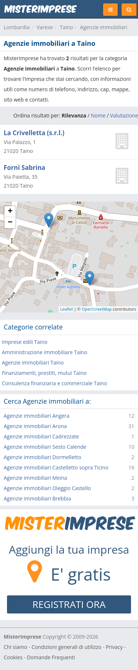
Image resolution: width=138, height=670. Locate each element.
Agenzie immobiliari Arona (35, 426)
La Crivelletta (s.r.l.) (34, 133)
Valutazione (124, 115)
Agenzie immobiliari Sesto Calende (45, 446)
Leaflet (66, 309)
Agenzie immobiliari (103, 27)
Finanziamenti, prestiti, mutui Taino (44, 372)
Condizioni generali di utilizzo (67, 646)
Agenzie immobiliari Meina (35, 477)
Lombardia (17, 27)
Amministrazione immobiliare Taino (44, 352)
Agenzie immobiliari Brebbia (37, 498)
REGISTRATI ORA (69, 604)
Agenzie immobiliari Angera (37, 415)
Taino (66, 27)
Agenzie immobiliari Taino (33, 362)
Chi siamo (15, 646)
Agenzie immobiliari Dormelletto (42, 457)
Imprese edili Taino (24, 341)
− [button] (10, 222)
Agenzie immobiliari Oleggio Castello (47, 488)
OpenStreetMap (97, 309)
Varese (44, 27)
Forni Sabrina (24, 167)
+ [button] (10, 211)
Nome (98, 115)
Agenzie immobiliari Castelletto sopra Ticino (56, 467)
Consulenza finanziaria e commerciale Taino (54, 383)
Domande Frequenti (51, 657)
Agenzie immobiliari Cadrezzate (41, 436)
